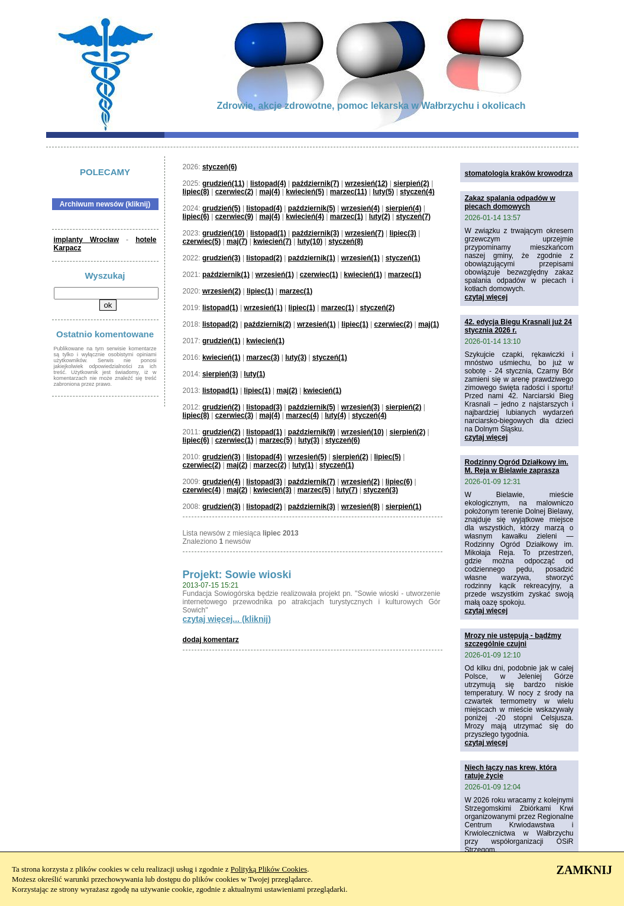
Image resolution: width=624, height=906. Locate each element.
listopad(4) (268, 183)
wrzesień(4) (360, 208)
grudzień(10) (223, 233)
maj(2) (287, 390)
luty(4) (335, 415)
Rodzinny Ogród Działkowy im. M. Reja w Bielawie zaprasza (516, 466)
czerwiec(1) (319, 274)
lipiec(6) (196, 216)
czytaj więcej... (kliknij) (227, 619)
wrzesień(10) (362, 432)
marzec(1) (346, 216)
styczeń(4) (417, 192)
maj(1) (428, 324)
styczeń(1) (403, 258)
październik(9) (311, 432)
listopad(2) (264, 258)
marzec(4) (302, 415)
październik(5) (311, 208)
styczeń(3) (380, 490)
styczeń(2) (377, 308)
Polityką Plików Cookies (269, 869)
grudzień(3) (221, 258)
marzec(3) (262, 357)
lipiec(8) (196, 192)
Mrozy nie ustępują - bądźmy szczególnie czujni (513, 639)
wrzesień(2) (221, 291)
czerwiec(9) (234, 216)
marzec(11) (348, 192)
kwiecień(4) (305, 216)
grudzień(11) (223, 183)
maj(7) (237, 241)
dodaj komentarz (211, 640)
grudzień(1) (221, 341)
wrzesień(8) (360, 506)
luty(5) (383, 192)
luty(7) (346, 490)
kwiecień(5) (305, 192)
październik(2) (267, 324)
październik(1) (311, 258)
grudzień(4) (221, 482)
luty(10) (310, 241)
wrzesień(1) (360, 258)
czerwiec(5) (202, 241)
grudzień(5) (221, 208)
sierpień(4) (404, 208)
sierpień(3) (220, 374)
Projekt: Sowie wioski (237, 575)
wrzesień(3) (360, 407)
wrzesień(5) (307, 457)
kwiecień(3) (272, 490)
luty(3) (295, 357)
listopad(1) (268, 233)
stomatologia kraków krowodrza (519, 173)
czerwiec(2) (234, 192)
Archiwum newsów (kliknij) (105, 204)
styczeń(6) (219, 167)
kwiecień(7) (272, 241)
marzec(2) (269, 465)
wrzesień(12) (366, 183)
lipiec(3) (402, 233)
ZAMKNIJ (584, 869)
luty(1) (254, 374)
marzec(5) (275, 440)
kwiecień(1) (363, 274)
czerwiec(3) (234, 415)
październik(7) (315, 183)
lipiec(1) (260, 291)
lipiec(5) (387, 457)
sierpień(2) (411, 183)
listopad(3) (264, 407)
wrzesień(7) (364, 233)
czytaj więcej (486, 297)
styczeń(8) (345, 241)
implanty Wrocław (86, 240)
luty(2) (379, 216)
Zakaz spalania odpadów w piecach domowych (510, 202)
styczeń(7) (413, 216)
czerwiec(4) (202, 490)
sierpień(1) (404, 506)
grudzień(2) (221, 407)
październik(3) (315, 233)
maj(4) (269, 192)
